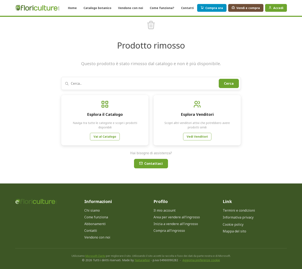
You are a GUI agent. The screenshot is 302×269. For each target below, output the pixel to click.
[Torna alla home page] (36, 201)
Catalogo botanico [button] (97, 8)
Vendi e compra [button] (246, 8)
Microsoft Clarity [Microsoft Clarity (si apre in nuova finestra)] (95, 256)
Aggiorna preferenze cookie (201, 260)
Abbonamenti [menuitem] (95, 224)
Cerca (229, 83)
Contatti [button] (187, 8)
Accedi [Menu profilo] (276, 8)
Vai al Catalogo (105, 136)
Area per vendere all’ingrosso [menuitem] (177, 217)
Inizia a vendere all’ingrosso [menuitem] (176, 224)
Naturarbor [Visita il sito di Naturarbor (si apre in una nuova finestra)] (142, 260)
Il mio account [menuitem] (165, 210)
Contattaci (151, 163)
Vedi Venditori (197, 136)
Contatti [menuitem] (90, 230)
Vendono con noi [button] (130, 8)
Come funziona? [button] (162, 8)
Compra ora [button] (212, 8)
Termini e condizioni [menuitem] (239, 210)
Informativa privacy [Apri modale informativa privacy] (238, 217)
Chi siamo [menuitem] (92, 210)
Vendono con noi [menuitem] (97, 237)
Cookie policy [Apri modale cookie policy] (233, 224)
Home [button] (72, 8)
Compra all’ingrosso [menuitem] (169, 230)
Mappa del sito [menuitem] (234, 231)
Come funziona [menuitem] (96, 217)
